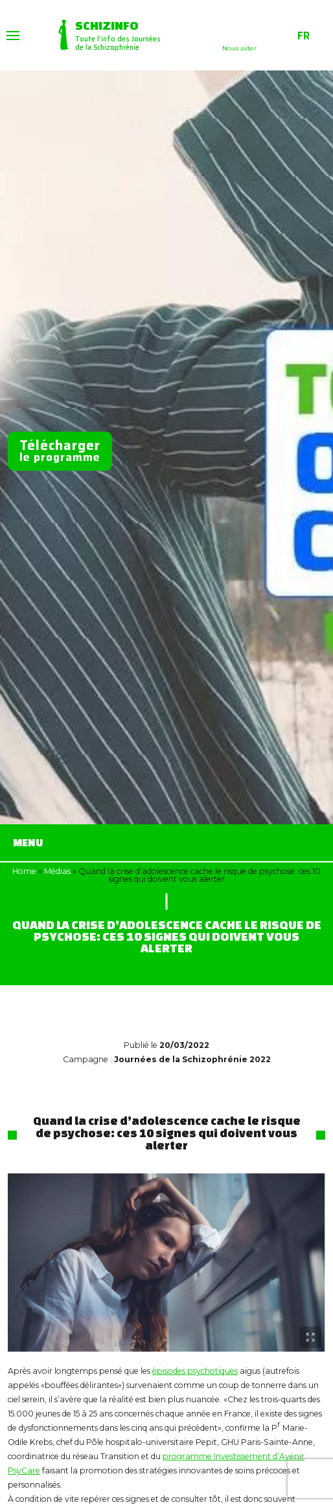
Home (24, 871)
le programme (59, 451)
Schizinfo (107, 25)
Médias (57, 871)
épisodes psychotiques (195, 1371)
